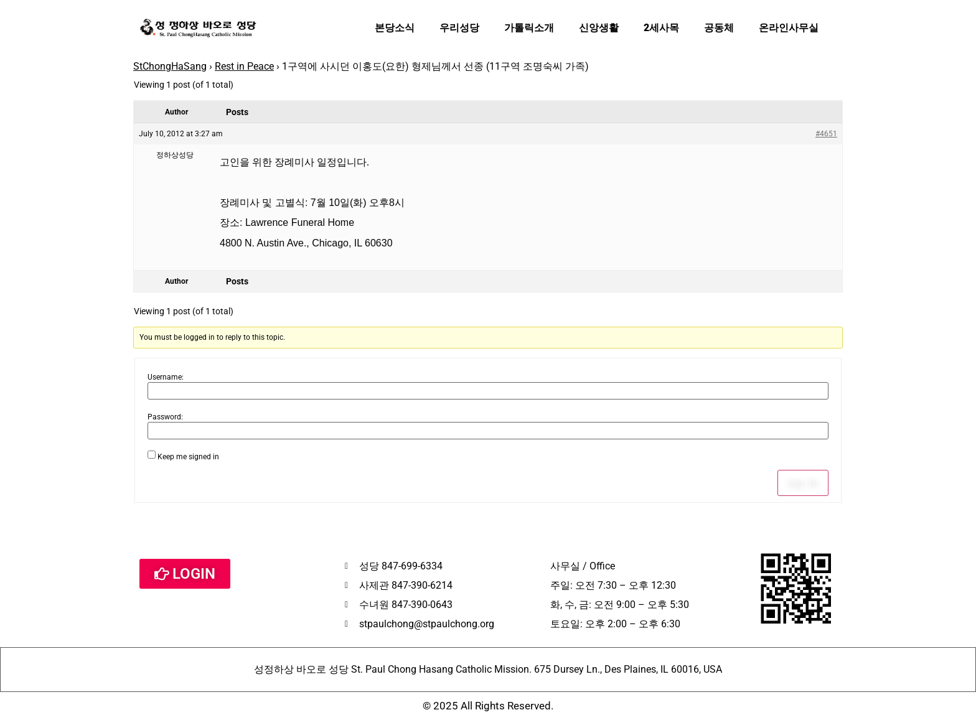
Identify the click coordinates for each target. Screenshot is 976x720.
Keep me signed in (188, 457)
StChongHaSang (170, 66)
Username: (166, 377)
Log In (803, 483)
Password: (165, 417)
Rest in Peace (244, 66)
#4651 (826, 133)
